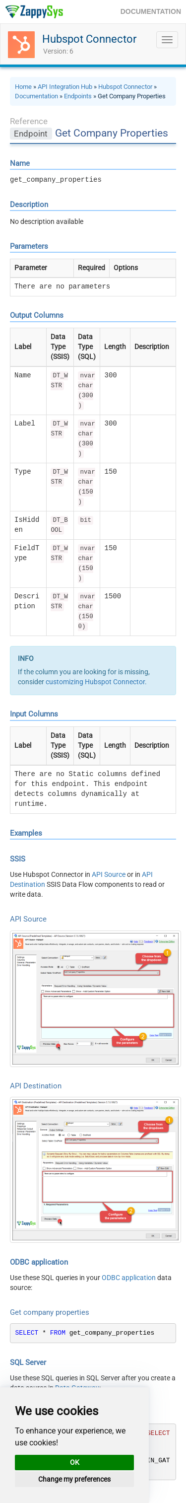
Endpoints (78, 96)
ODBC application (129, 1278)
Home (23, 86)
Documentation (36, 96)
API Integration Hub (65, 86)
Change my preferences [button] (74, 1479)
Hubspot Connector (89, 39)
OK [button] (74, 1462)
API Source (108, 874)
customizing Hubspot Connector (95, 682)
